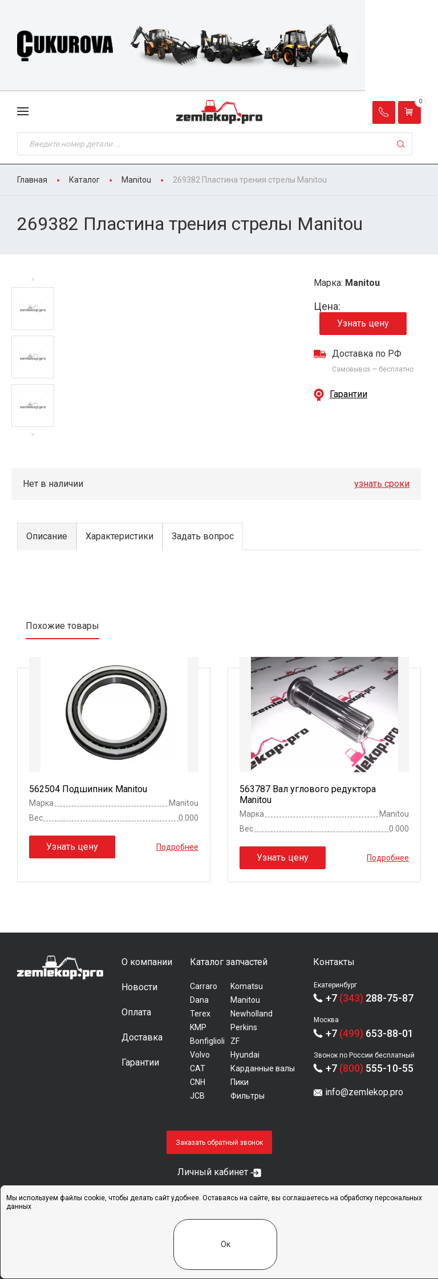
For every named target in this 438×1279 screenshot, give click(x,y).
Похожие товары (62, 625)
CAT (197, 1068)
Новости (139, 987)
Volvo (200, 1054)
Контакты (334, 962)
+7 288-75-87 (369, 998)
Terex (200, 1013)
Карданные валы (262, 1068)
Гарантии (348, 394)
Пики (239, 1082)
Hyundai (244, 1054)
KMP (198, 1027)
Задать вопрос (203, 536)
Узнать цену (363, 323)
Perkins (243, 1027)
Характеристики (119, 536)
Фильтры (247, 1095)
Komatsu (246, 986)
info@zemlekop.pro (364, 1092)
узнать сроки (381, 483)
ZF (235, 1041)
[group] (219, 45)
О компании (146, 962)
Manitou (245, 999)
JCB (197, 1095)
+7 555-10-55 (369, 1068)
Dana (199, 999)
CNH (197, 1082)
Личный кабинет (212, 1172)
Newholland (251, 1013)
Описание (46, 536)
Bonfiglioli (207, 1041)
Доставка (142, 1037)
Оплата (136, 1012)
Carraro (203, 986)
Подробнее (177, 846)
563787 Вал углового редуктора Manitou (308, 794)
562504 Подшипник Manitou (88, 789)
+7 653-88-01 (369, 1033)
